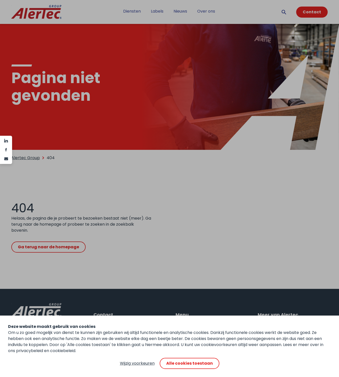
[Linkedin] (6, 140)
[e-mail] (6, 158)
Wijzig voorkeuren (137, 363)
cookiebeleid (62, 351)
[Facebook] (6, 149)
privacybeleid (29, 351)
